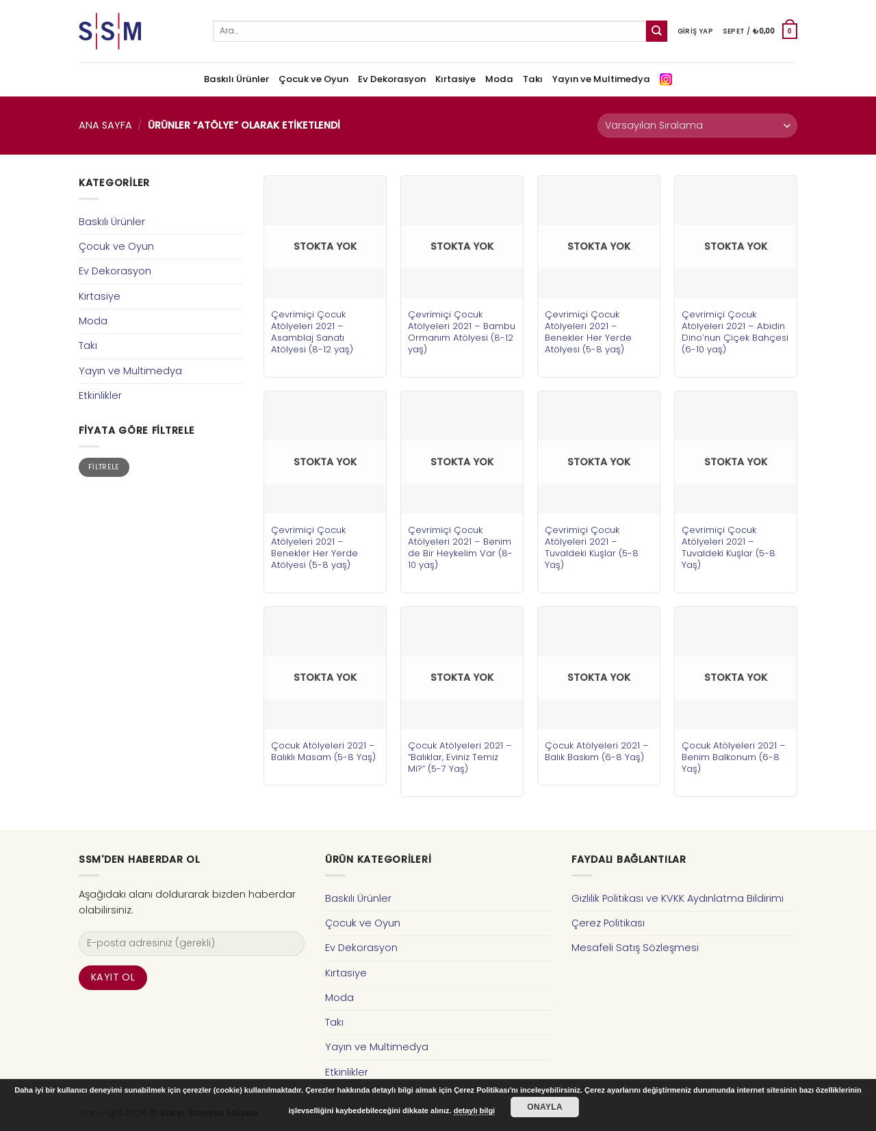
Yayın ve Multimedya (601, 79)
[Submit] (656, 31)
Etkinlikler (100, 395)
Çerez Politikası (608, 923)
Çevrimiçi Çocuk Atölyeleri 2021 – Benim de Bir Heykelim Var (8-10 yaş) (460, 547)
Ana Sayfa (105, 125)
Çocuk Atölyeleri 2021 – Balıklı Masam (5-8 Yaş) (323, 751)
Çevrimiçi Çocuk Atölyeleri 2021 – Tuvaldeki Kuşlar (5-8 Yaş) (592, 547)
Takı (533, 79)
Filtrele (104, 467)
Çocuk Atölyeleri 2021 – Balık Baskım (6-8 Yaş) (597, 751)
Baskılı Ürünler (236, 79)
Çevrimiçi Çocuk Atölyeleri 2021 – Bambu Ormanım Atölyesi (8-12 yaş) (461, 332)
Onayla (545, 1107)
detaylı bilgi (474, 1110)
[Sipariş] (697, 126)
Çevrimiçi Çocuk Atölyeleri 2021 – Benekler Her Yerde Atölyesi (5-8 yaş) (588, 332)
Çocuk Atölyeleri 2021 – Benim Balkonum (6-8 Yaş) (734, 757)
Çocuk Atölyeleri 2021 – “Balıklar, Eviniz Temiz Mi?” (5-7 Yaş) (460, 757)
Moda (499, 79)
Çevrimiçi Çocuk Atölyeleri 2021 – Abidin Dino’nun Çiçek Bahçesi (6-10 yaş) (735, 332)
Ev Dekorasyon (392, 79)
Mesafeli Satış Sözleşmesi (635, 947)
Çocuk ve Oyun (313, 79)
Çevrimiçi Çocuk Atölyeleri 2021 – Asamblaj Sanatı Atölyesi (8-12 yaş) (312, 332)
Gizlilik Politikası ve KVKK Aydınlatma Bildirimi (677, 898)
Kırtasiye (455, 79)
